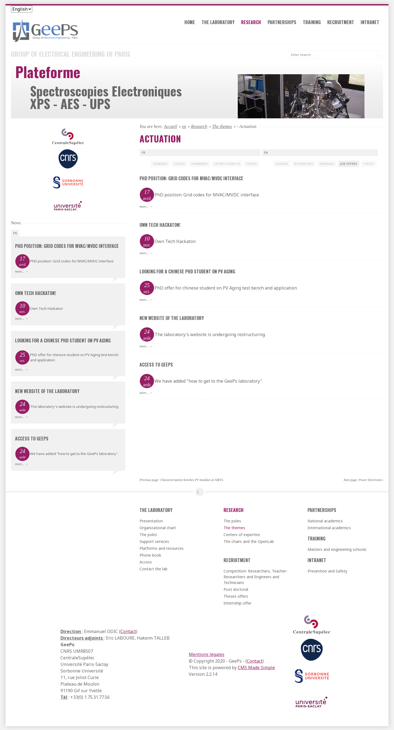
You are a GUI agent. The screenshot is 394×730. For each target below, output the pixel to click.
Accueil (170, 126)
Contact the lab (153, 568)
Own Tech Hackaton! (160, 224)
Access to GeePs (156, 364)
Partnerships (284, 23)
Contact (128, 631)
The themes (222, 126)
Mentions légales (206, 654)
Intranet (372, 23)
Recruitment (342, 23)
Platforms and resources (162, 548)
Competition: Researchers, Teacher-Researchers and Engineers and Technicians (256, 576)
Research (253, 23)
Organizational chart (158, 527)
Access (146, 561)
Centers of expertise (242, 534)
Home (191, 23)
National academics (325, 520)
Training (314, 23)
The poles (148, 534)
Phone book (150, 554)
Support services (154, 541)
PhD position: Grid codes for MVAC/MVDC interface (191, 178)
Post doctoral (236, 589)
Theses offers (236, 596)
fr (143, 152)
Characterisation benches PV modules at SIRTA (191, 480)
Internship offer (237, 602)
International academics (329, 527)
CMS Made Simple (256, 667)
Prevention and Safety (327, 570)
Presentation (151, 520)
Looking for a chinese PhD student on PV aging (187, 271)
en (184, 126)
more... (144, 206)
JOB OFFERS (348, 163)
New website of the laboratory (172, 317)
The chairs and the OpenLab (249, 541)
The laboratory (220, 23)
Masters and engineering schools (337, 549)
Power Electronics (371, 480)
